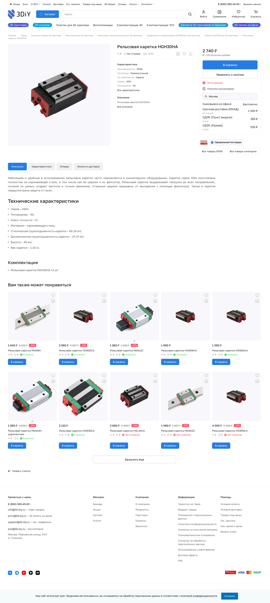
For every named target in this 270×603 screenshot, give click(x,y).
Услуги (97, 520)
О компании (143, 504)
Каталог (98, 515)
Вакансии (141, 526)
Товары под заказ (231, 515)
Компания (142, 497)
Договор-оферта (187, 555)
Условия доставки (231, 509)
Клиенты (141, 520)
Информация (186, 497)
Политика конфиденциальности (197, 524)
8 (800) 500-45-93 (228, 4)
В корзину (230, 65)
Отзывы (64, 166)
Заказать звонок (252, 4)
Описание (17, 166)
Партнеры (142, 515)
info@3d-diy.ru (16, 509)
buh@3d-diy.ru (16, 528)
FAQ (180, 560)
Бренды (97, 504)
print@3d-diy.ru (17, 515)
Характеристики (42, 166)
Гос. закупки (228, 520)
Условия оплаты (230, 504)
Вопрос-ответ (229, 531)
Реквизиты (142, 509)
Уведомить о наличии (230, 74)
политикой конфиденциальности (198, 596)
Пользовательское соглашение (196, 535)
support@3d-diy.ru (19, 522)
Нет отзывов (132, 53)
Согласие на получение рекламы (197, 529)
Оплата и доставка (88, 166)
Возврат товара (187, 509)
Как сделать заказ (231, 526)
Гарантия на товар (189, 504)
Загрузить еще (134, 459)
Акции (97, 509)
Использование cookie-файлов (196, 549)
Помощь (226, 497)
